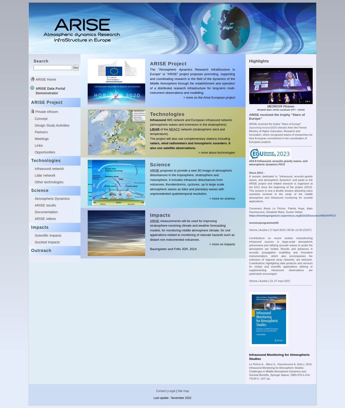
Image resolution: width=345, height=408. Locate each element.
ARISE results (45, 205)
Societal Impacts (47, 242)
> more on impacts (222, 244)
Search (41, 61)
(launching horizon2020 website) (268, 127)
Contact (161, 391)
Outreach (41, 250)
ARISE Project (47, 102)
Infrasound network (49, 169)
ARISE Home (46, 79)
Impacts (40, 227)
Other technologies (49, 182)
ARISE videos (45, 219)
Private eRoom (46, 112)
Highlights (259, 61)
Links (39, 145)
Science (40, 190)
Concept (41, 119)
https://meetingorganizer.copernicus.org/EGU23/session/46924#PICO (292, 215)
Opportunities (45, 152)
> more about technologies (216, 152)
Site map (183, 391)
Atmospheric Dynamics (52, 199)
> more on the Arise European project (209, 97)
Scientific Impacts (48, 235)
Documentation (46, 212)
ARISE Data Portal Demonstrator (50, 90)
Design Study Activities (52, 125)
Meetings (42, 139)
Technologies (46, 160)
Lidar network (45, 175)
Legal (171, 391)
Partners (41, 132)
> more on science (222, 198)
